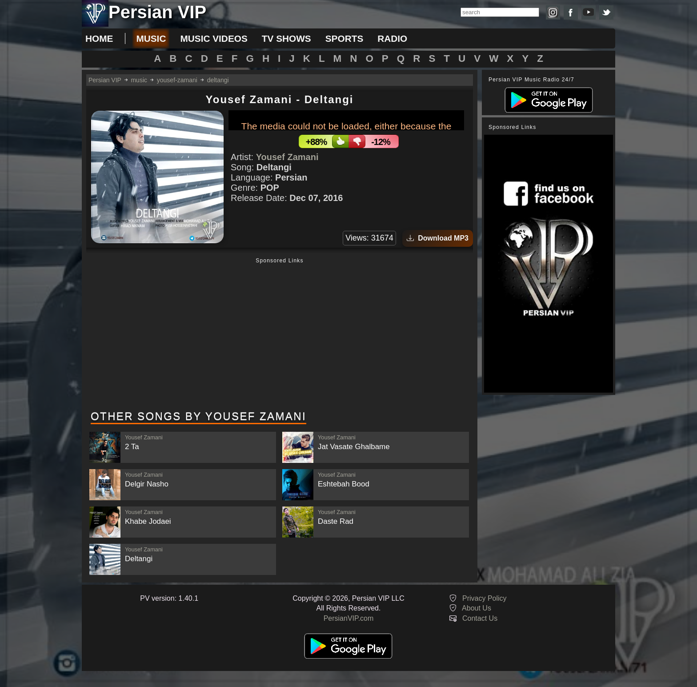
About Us (476, 608)
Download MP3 (438, 238)
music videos (213, 38)
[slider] (389, 120)
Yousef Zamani (287, 157)
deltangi (218, 80)
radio (392, 38)
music (151, 38)
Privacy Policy (484, 598)
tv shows (286, 38)
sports (344, 38)
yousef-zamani (177, 80)
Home (99, 38)
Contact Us (479, 618)
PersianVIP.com (349, 618)
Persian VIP (104, 80)
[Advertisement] (279, 335)
